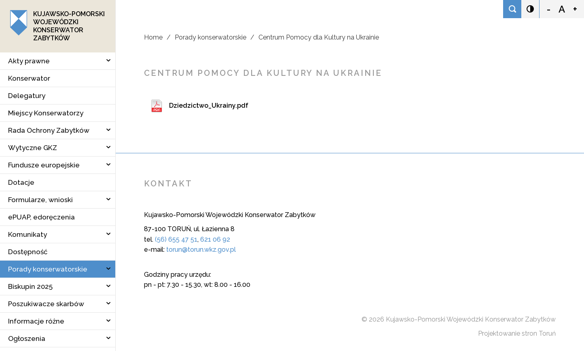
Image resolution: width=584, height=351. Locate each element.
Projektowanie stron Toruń (517, 333)
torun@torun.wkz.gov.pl (201, 249)
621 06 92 (215, 239)
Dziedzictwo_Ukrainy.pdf (208, 105)
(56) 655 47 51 (176, 239)
